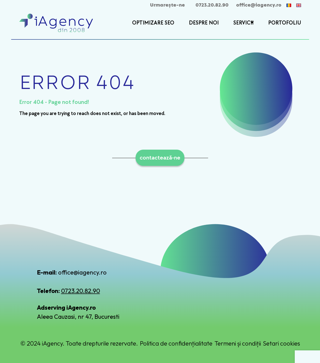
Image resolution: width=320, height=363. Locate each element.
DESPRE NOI (204, 22)
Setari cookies (281, 343)
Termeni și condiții (237, 343)
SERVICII (243, 22)
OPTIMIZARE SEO (153, 22)
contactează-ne (160, 157)
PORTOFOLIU (284, 22)
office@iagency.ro (258, 5)
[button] (251, 23)
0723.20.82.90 (212, 5)
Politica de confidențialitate (176, 343)
